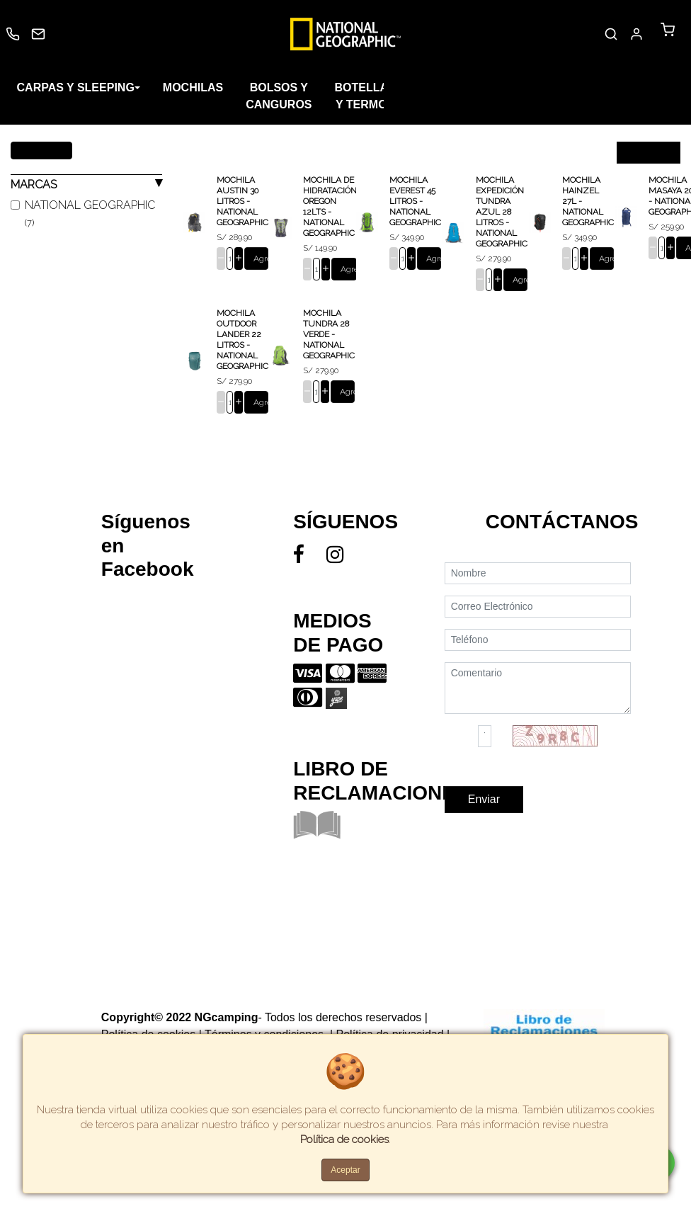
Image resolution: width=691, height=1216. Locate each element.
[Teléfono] (538, 663)
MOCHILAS (193, 87)
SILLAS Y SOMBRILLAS (455, 95)
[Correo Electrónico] (538, 629)
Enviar (484, 822)
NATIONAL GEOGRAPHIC (90, 213)
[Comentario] (538, 711)
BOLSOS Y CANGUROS (279, 95)
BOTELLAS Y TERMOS (365, 95)
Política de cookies (344, 1139)
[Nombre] (538, 596)
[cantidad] (230, 258)
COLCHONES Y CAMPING (586, 87)
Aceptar (345, 1170)
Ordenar (641, 152)
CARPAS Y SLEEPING (76, 87)
